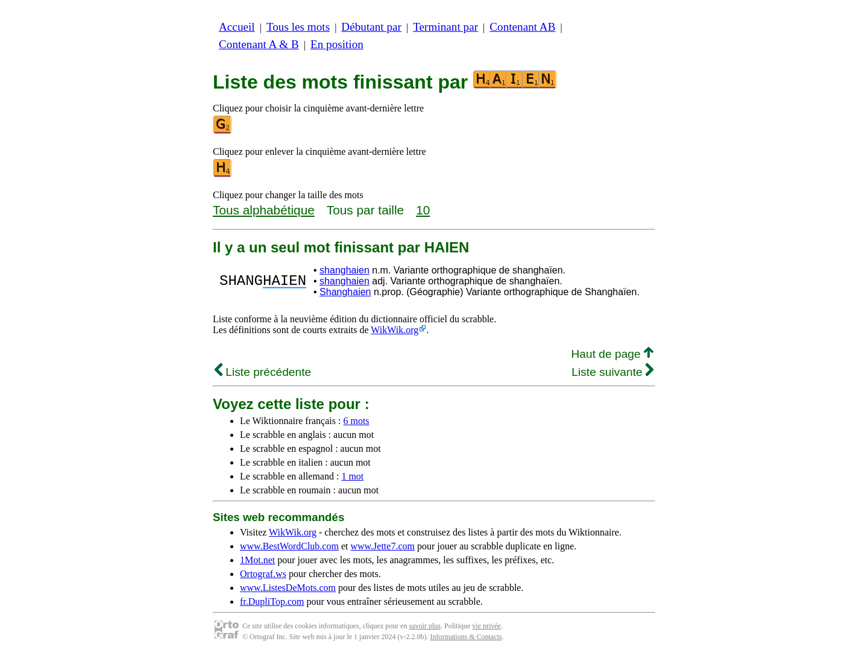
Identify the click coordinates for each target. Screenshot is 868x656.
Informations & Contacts (466, 637)
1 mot (352, 476)
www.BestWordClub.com (289, 546)
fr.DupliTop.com (272, 601)
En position (336, 44)
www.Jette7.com (382, 546)
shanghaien (344, 270)
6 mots (356, 421)
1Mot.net (257, 560)
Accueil (237, 26)
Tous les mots (298, 26)
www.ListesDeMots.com (288, 588)
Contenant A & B (259, 44)
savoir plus (425, 626)
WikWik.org (394, 330)
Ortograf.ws (263, 574)
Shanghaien (345, 292)
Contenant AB (522, 26)
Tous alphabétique (264, 210)
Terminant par (445, 26)
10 (423, 210)
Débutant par (371, 26)
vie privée (486, 626)
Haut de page (612, 354)
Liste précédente (263, 372)
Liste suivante (612, 372)
